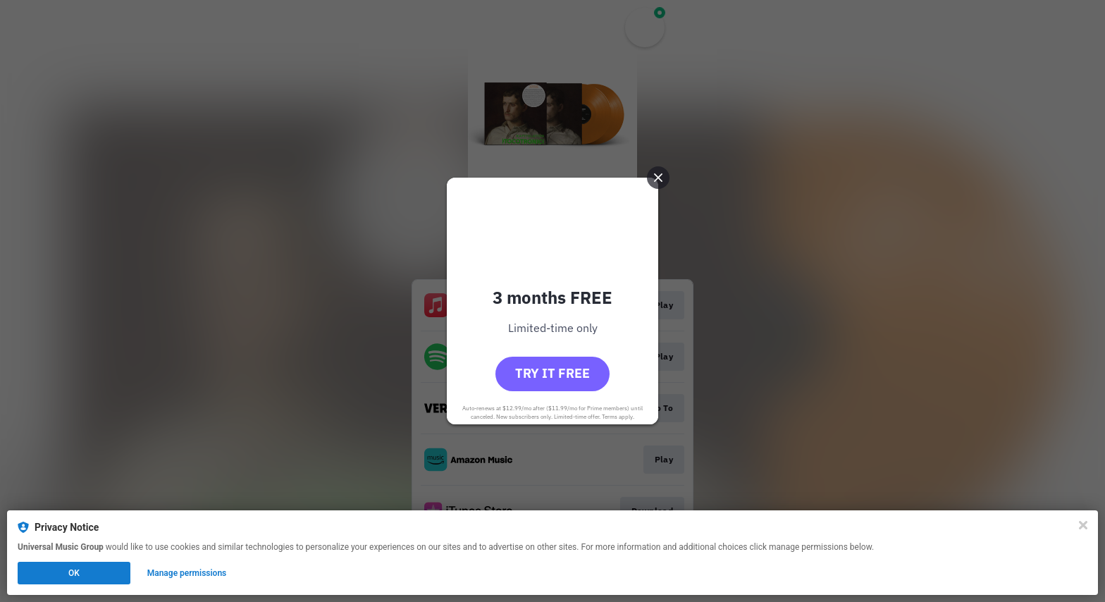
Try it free (552, 373)
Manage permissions (187, 573)
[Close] (1083, 525)
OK (74, 573)
